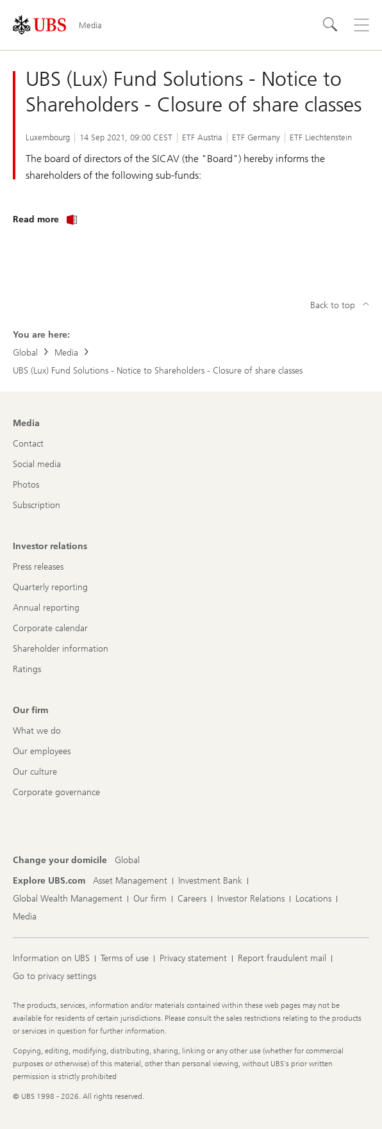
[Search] (330, 25)
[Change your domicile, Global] (127, 860)
